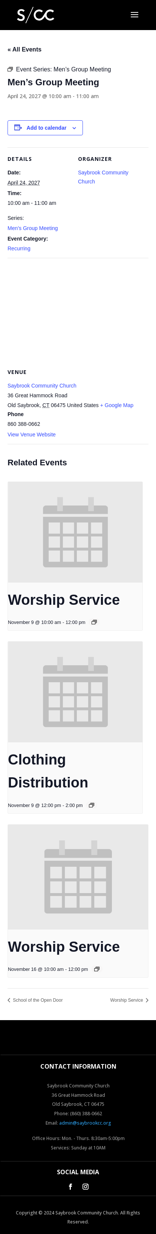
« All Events (24, 49)
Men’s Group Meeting (33, 228)
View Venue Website (32, 435)
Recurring (19, 248)
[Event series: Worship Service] (94, 622)
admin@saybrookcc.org (85, 1123)
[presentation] (75, 532)
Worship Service (64, 600)
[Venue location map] (78, 312)
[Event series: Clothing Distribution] (91, 805)
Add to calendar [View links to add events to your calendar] (47, 128)
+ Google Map (116, 405)
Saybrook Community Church (42, 386)
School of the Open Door (37, 1000)
